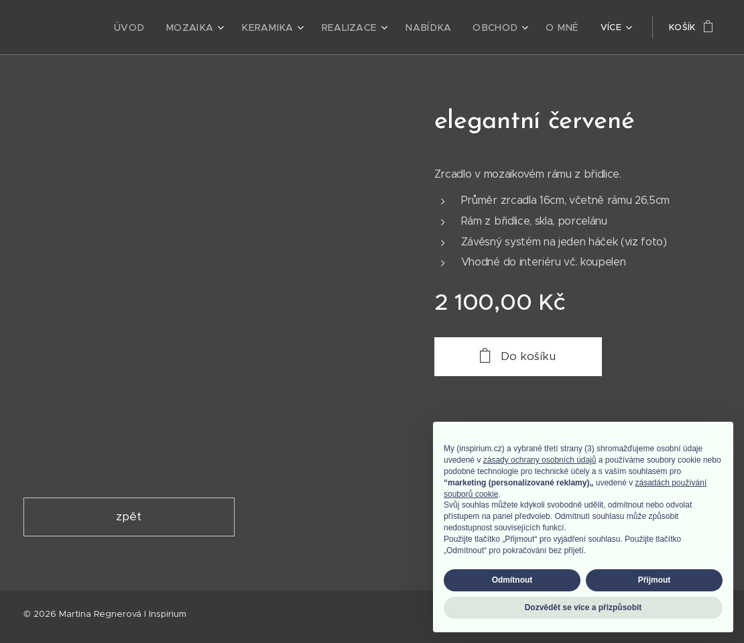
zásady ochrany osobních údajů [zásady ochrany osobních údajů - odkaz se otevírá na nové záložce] (540, 460)
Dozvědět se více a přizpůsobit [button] (583, 607)
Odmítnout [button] (512, 580)
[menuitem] (145, 27)
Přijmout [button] (654, 580)
